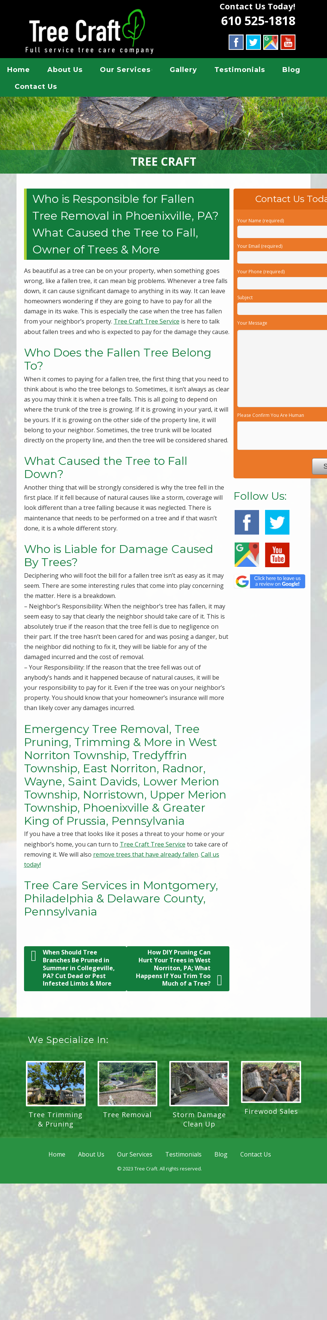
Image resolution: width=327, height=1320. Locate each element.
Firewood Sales (271, 1113)
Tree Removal (127, 1116)
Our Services (125, 71)
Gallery (183, 71)
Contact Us (36, 88)
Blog (291, 71)
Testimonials (239, 71)
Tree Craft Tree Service (146, 324)
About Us (65, 71)
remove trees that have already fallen (145, 857)
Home (18, 71)
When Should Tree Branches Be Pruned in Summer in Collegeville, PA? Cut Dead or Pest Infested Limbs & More (73, 970)
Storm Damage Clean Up (199, 1121)
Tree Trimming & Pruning (56, 1121)
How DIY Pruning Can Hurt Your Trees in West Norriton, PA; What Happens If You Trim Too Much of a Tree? (179, 970)
